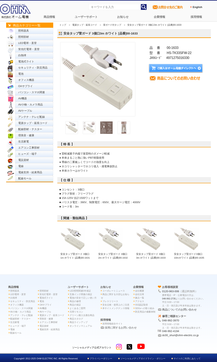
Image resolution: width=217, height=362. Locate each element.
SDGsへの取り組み (144, 308)
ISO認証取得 (141, 305)
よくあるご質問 (77, 308)
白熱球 (22, 55)
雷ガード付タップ (112, 25)
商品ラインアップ (79, 322)
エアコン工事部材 (29, 147)
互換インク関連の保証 (81, 294)
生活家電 (23, 141)
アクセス (139, 301)
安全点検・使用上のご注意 (115, 305)
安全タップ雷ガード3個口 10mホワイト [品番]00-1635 (189, 254)
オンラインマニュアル (81, 326)
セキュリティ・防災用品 (32, 67)
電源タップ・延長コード (32, 123)
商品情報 (49, 16)
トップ (62, 25)
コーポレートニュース (113, 291)
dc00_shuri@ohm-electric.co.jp (180, 335)
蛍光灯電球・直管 (29, 49)
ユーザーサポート (86, 16)
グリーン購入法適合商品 (82, 315)
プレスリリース (110, 301)
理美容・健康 (26, 135)
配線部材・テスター (30, 129)
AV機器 (22, 98)
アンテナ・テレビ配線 (31, 116)
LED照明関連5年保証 (80, 291)
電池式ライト (26, 61)
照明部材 (23, 36)
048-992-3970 (170, 320)
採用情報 (196, 16)
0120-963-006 (170, 291)
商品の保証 (75, 305)
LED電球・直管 (27, 43)
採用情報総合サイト (112, 323)
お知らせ (123, 16)
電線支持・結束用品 (30, 172)
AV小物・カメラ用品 (30, 104)
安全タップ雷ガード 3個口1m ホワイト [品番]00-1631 (75, 254)
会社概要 (139, 291)
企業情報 (159, 16)
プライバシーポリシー (101, 358)
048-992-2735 (169, 298)
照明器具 (23, 30)
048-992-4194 (170, 331)
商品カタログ (76, 318)
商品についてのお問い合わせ (179, 309)
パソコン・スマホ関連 (31, 92)
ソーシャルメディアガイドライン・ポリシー (142, 358)
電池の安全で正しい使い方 (83, 298)
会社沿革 (139, 294)
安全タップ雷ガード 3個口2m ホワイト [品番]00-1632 (113, 254)
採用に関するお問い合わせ (121, 327)
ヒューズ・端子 (27, 153)
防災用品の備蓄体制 (145, 311)
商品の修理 (75, 301)
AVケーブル (25, 110)
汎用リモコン (76, 311)
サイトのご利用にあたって (187, 358)
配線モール (25, 178)
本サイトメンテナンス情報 (115, 308)
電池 (21, 73)
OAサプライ (25, 86)
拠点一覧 (139, 298)
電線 (21, 166)
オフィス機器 (26, 79)
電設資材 (23, 160)
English (197, 7)
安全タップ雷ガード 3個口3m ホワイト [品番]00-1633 (151, 254)
